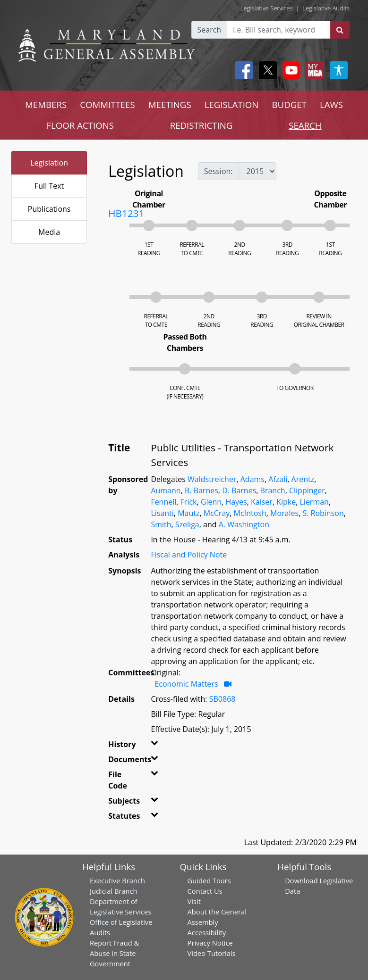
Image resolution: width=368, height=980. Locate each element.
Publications (49, 209)
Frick (188, 502)
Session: (218, 171)
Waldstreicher (212, 479)
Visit (194, 901)
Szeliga (187, 524)
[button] (154, 746)
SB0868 (222, 699)
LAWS (331, 104)
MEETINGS (169, 104)
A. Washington (244, 524)
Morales (284, 513)
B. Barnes (201, 490)
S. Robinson (322, 513)
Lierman (314, 502)
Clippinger (307, 490)
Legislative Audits (326, 8)
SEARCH (305, 125)
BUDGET (289, 104)
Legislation (49, 163)
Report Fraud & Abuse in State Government (114, 953)
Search (209, 30)
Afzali (277, 479)
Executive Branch (117, 880)
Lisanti (162, 513)
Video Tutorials (212, 953)
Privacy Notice (210, 942)
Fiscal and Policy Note (189, 554)
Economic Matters (186, 684)
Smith (161, 524)
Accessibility (207, 932)
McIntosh (250, 513)
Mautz (188, 513)
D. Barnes (239, 490)
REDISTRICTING (201, 125)
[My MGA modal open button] (313, 70)
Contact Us (205, 891)
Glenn (211, 502)
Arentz (303, 479)
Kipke (286, 502)
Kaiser (262, 502)
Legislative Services (266, 8)
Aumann (165, 490)
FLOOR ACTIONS (80, 125)
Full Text (49, 186)
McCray (217, 513)
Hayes (236, 502)
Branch (272, 490)
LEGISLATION (232, 104)
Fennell (163, 502)
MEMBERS (46, 104)
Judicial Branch (113, 891)
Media (49, 232)
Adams (252, 479)
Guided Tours (209, 880)
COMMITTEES (107, 104)
